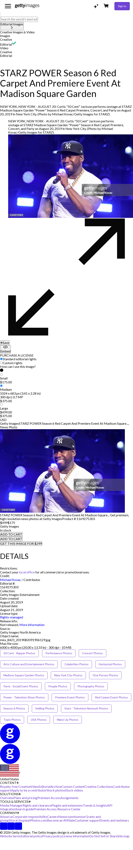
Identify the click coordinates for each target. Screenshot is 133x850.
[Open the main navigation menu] (8, 6)
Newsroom (66, 816)
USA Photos (39, 719)
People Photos (57, 686)
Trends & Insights (95, 805)
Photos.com (38, 820)
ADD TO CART (11, 534)
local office (27, 572)
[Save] (5, 342)
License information (75, 836)
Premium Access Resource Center (57, 809)
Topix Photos (12, 719)
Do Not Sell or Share (103, 836)
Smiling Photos (44, 708)
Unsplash (24, 820)
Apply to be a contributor (29, 790)
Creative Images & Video (17, 32)
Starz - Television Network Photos (86, 708)
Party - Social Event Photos (20, 686)
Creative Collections (98, 786)
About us (6, 816)
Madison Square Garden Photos (23, 675)
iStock (13, 820)
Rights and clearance (37, 805)
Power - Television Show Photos (24, 697)
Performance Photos (58, 653)
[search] (0, 14)
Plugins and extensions (67, 805)
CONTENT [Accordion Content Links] (9, 783)
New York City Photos (68, 675)
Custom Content (72, 786)
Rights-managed (11, 617)
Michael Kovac (10, 580)
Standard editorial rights (20, 359)
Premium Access (49, 798)
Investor (79, 816)
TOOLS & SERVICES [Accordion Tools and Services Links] (15, 801)
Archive (56, 786)
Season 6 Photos (14, 708)
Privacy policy (52, 836)
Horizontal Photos (110, 664)
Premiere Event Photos (70, 697)
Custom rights (12, 363)
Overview (7, 798)
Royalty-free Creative (15, 786)
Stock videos (74, 790)
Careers (52, 816)
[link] (9, 625)
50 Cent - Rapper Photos (19, 653)
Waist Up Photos (67, 719)
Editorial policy (31, 836)
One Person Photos (105, 675)
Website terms (10, 836)
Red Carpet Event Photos (111, 697)
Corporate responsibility (30, 816)
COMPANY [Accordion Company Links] (9, 813)
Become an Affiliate (61, 820)
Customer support (87, 820)
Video (4, 48)
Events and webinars (114, 820)
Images (5, 36)
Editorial (6, 44)
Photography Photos (91, 686)
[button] (66, 32)
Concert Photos (92, 653)
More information (31, 625)
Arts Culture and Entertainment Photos (28, 664)
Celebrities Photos (76, 664)
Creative (6, 39)
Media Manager (11, 805)
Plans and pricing (25, 798)
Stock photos (56, 790)
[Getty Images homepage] (27, 6)
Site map (123, 836)
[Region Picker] (10, 772)
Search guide (24, 809)
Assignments (70, 798)
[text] (19, 19)
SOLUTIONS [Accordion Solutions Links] (10, 794)
